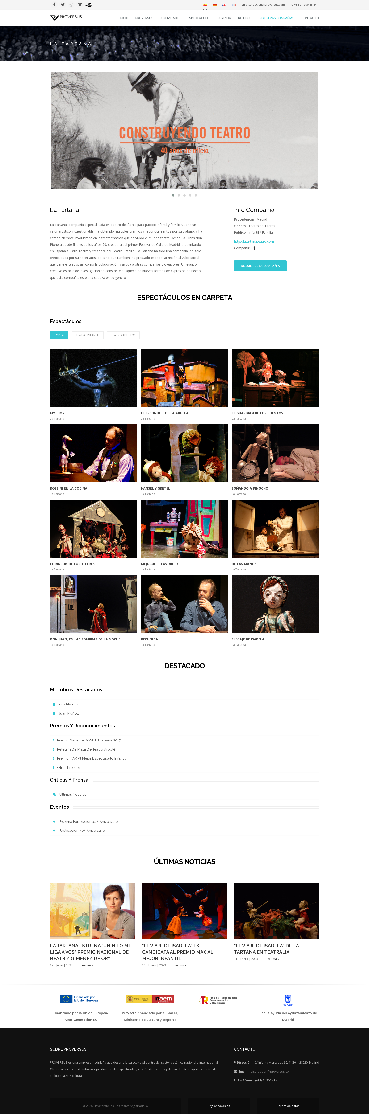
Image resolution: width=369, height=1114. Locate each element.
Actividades (170, 18)
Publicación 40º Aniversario (79, 830)
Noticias (245, 18)
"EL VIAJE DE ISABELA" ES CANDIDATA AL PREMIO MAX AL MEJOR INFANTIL (177, 952)
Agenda (224, 18)
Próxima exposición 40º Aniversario (85, 821)
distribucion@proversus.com (271, 1071)
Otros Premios (66, 768)
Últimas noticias (69, 794)
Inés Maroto (65, 704)
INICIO (124, 18)
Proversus (144, 18)
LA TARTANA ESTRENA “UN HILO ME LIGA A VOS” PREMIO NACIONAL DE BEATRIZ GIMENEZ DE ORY (90, 952)
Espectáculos (199, 18)
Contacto (310, 18)
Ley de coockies (219, 1106)
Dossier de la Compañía (260, 266)
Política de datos (288, 1106)
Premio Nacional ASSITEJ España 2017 (87, 740)
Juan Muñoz (66, 713)
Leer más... (88, 965)
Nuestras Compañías (277, 18)
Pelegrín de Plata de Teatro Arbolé (84, 749)
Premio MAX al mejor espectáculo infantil (89, 758)
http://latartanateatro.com (254, 241)
